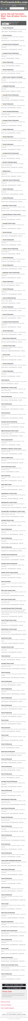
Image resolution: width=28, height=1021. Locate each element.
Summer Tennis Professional (10, 248)
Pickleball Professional (9, 86)
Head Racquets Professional (8, 799)
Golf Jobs (24, 1014)
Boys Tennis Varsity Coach (8, 599)
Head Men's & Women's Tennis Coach (11, 448)
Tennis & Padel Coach (7, 457)
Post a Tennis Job (14, 988)
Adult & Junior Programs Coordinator (13, 77)
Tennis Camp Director (7, 439)
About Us (4, 1014)
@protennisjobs (6, 8)
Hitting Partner (6, 171)
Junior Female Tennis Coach (8, 620)
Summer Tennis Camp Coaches (9, 572)
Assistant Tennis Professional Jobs (14, 350)
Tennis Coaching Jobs (12, 244)
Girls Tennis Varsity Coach (8, 590)
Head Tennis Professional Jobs (15, 210)
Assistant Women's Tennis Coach (12, 214)
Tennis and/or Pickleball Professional (11, 860)
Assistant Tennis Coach (9, 223)
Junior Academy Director (9, 298)
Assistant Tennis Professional (11, 44)
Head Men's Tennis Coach (9, 205)
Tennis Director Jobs (14, 167)
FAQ (8, 1014)
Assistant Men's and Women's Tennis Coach (13, 511)
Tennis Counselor (6, 581)
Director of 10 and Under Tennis (9, 965)
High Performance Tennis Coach (9, 430)
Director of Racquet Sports (10, 162)
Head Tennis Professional (9, 338)
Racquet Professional (7, 817)
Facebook (3, 8)
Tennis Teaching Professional (10, 111)
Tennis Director (5, 380)
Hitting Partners (13, 176)
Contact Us (1, 8)
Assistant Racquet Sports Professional (11, 608)
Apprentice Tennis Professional (11, 180)
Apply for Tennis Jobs (14, 985)
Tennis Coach (6, 354)
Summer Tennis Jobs (11, 253)
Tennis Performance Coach (8, 466)
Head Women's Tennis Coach (9, 387)
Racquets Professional (7, 921)
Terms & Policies (12, 1014)
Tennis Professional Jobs (13, 31)
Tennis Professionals (8, 239)
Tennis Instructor (7, 35)
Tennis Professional (8, 27)
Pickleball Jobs (13, 91)
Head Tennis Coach (6, 484)
